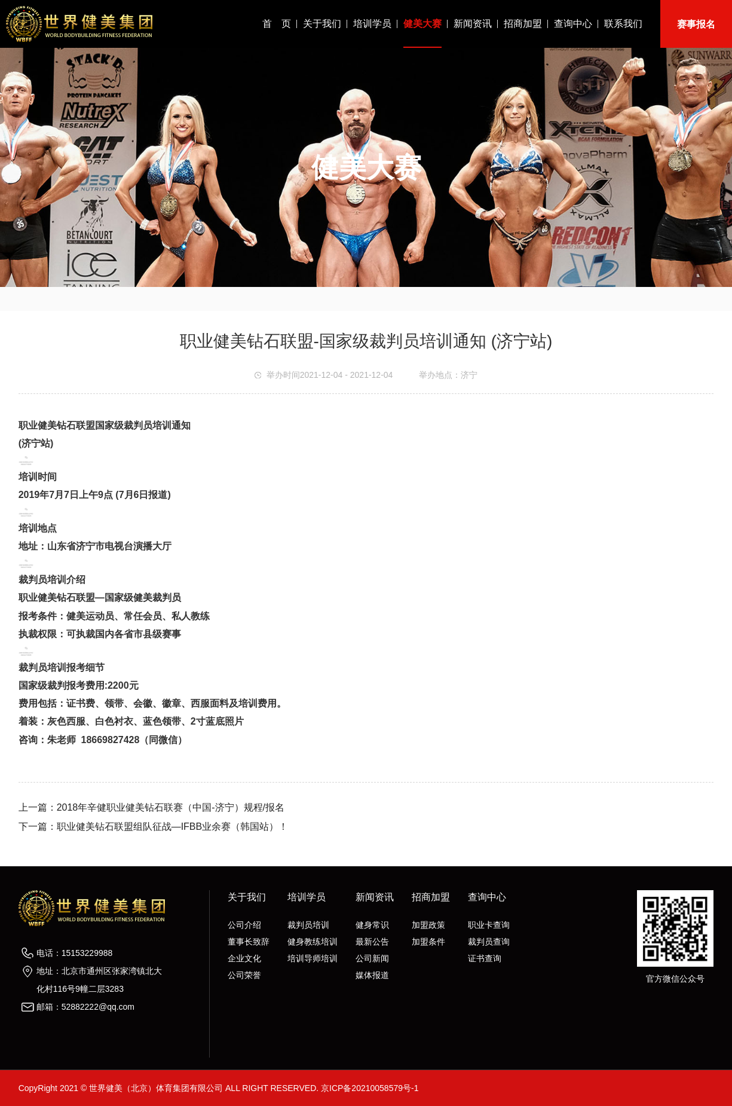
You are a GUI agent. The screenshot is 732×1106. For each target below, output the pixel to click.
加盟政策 (428, 925)
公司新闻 (372, 958)
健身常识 (372, 925)
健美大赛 (422, 24)
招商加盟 (523, 24)
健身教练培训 (312, 941)
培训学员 (372, 24)
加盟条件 (428, 941)
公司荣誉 (244, 975)
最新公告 (372, 941)
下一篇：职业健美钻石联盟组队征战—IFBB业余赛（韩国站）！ (154, 826)
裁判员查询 (489, 941)
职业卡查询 (489, 925)
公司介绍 (244, 925)
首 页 (276, 24)
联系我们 (623, 24)
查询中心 (573, 24)
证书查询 (484, 958)
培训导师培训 (312, 958)
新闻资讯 (473, 24)
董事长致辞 (248, 941)
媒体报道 (372, 975)
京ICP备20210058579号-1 (369, 1088)
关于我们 (322, 24)
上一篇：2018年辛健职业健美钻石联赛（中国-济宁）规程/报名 (151, 807)
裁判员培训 (308, 925)
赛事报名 (696, 24)
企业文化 (244, 958)
